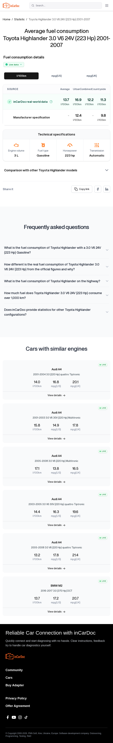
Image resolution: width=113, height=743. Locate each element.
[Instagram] (20, 717)
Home (6, 19)
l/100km (21, 75)
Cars (9, 677)
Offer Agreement (18, 706)
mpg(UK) (91, 75)
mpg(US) (56, 75)
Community (14, 670)
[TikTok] (26, 717)
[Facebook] (8, 717)
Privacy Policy (16, 698)
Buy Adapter (15, 685)
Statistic (19, 19)
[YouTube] (14, 717)
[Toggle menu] (106, 5)
